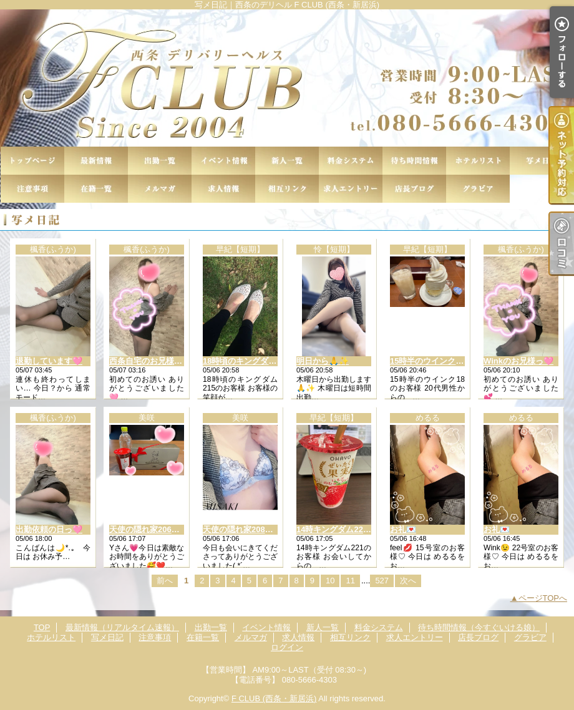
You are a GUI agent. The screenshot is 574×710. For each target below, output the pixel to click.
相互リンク (287, 189)
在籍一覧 (96, 189)
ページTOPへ (543, 598)
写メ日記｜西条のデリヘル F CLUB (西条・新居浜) (287, 78)
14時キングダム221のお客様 (348, 529)
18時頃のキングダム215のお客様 (263, 361)
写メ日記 (541, 161)
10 (330, 580)
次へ (408, 580)
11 (350, 580)
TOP (32, 161)
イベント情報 (223, 161)
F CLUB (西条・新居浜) (274, 698)
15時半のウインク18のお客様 (443, 361)
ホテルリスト (478, 161)
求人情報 (223, 189)
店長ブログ (414, 189)
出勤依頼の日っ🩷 (49, 529)
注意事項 (32, 189)
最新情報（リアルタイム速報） (96, 161)
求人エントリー (350, 189)
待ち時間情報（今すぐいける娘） (414, 161)
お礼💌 (403, 529)
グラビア (478, 189)
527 (382, 580)
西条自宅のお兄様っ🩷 (150, 361)
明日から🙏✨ (322, 361)
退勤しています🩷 (49, 361)
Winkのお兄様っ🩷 (518, 361)
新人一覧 (287, 161)
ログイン (287, 647)
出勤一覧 (160, 161)
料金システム (350, 161)
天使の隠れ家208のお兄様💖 (255, 529)
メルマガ (160, 189)
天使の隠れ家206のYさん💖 (160, 529)
